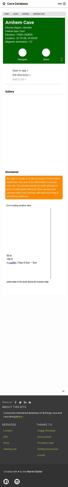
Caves (15, 14)
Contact (7, 430)
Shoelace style (45, 442)
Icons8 (41, 455)
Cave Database (17, 4)
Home (6, 14)
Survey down (44, 436)
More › (20, 416)
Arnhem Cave (39, 14)
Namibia (25, 14)
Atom (6, 442)
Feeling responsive (47, 449)
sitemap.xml (9, 449)
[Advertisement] (34, 330)
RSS (5, 436)
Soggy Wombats (46, 430)
